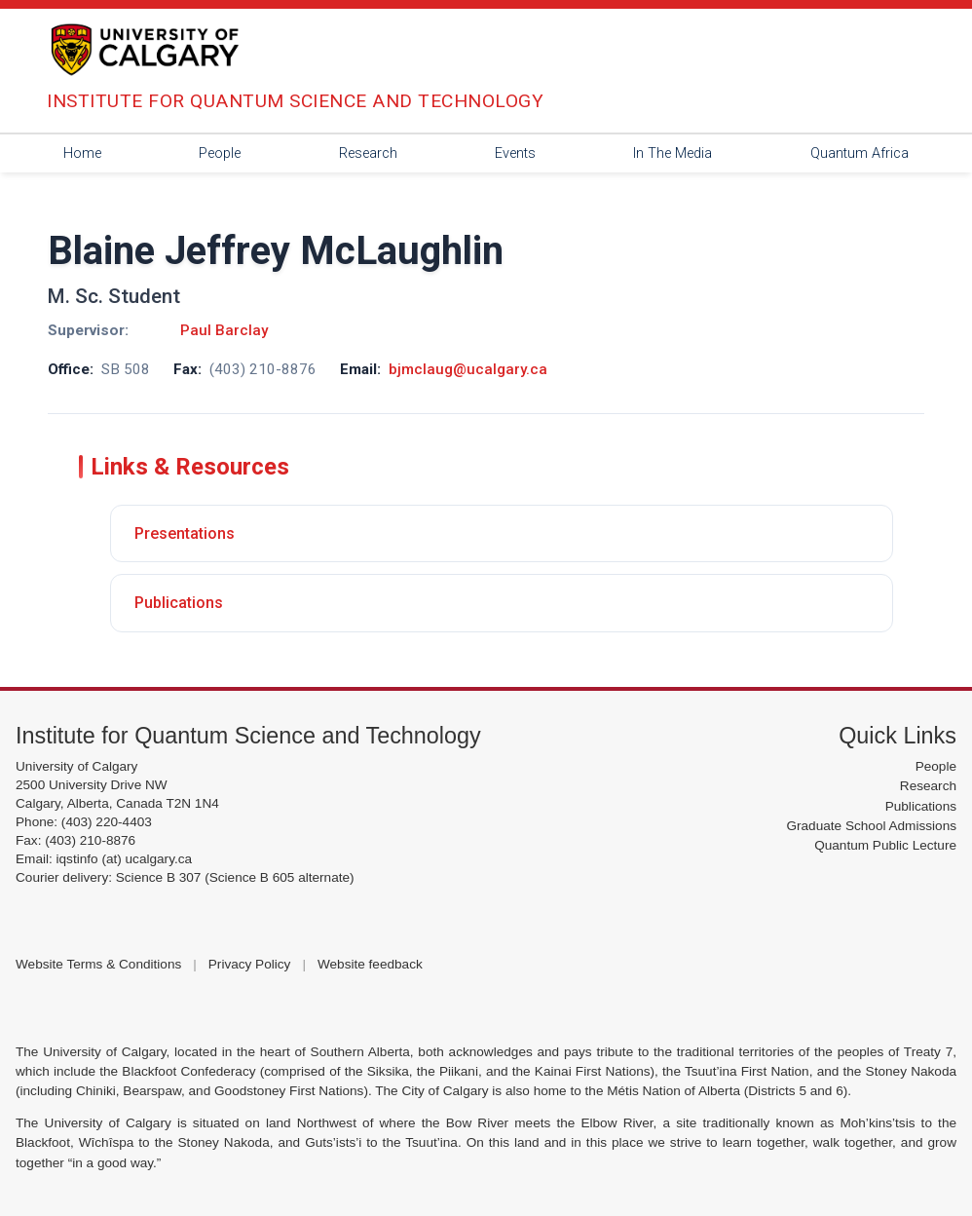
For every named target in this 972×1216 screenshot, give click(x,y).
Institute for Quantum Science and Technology (248, 735)
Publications (178, 602)
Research (368, 153)
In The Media (672, 153)
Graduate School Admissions (871, 825)
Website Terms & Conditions (98, 964)
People (220, 153)
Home (82, 153)
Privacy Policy (249, 964)
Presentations (184, 533)
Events (515, 153)
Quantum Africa (859, 153)
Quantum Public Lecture (885, 845)
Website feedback (370, 964)
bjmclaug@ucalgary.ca (468, 369)
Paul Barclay (224, 330)
